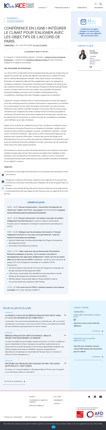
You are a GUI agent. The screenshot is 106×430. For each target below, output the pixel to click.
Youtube (100, 403)
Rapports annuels (36, 412)
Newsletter (98, 8)
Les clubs (57, 403)
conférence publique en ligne (37, 60)
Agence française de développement (95, 420)
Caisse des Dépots (80, 420)
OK (53, 427)
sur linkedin (3, 182)
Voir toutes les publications (17, 386)
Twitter (89, 403)
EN (96, 4)
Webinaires (9, 45)
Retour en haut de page (3, 188)
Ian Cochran (37, 210)
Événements (58, 406)
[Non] (103, 426)
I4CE (19, 5)
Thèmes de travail (61, 8)
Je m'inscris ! (96, 331)
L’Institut (41, 8)
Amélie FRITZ (79, 311)
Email (91, 67)
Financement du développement (17, 21)
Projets (32, 403)
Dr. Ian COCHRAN (40, 45)
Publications (82, 8)
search (100, 4)
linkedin (95, 403)
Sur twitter (3, 175)
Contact (57, 410)
